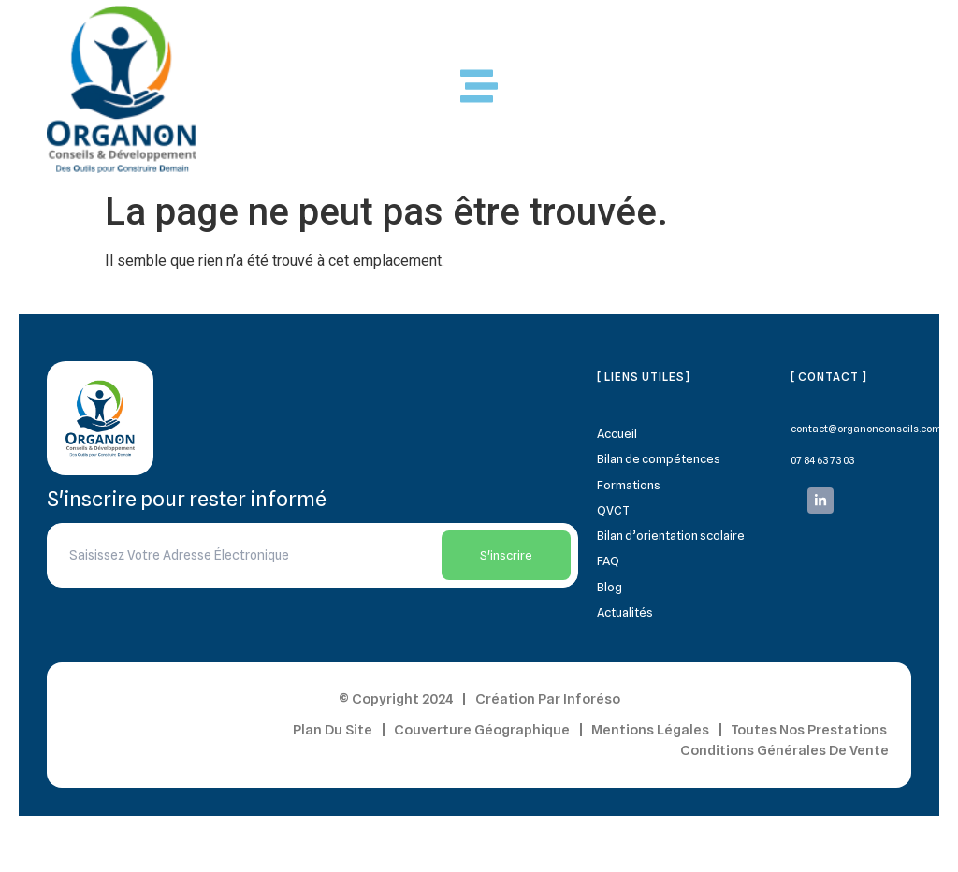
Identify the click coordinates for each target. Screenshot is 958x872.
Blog (609, 586)
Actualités (625, 611)
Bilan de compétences (658, 458)
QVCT (613, 509)
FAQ (608, 560)
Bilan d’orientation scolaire (671, 535)
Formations (628, 484)
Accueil (617, 433)
